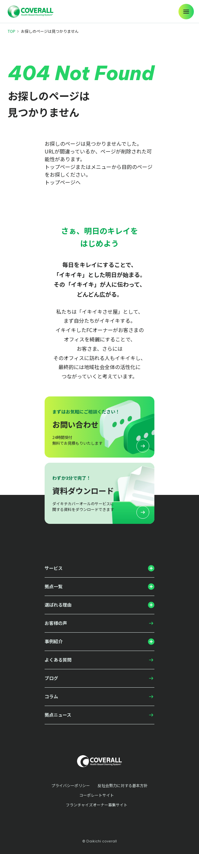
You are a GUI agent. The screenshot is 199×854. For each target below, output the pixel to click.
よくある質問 (58, 659)
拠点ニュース (58, 714)
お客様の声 (56, 623)
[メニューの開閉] (186, 11)
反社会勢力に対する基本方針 (123, 785)
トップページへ (63, 182)
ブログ (51, 678)
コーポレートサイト (96, 795)
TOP (11, 31)
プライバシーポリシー (70, 785)
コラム (51, 696)
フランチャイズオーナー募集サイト (96, 804)
